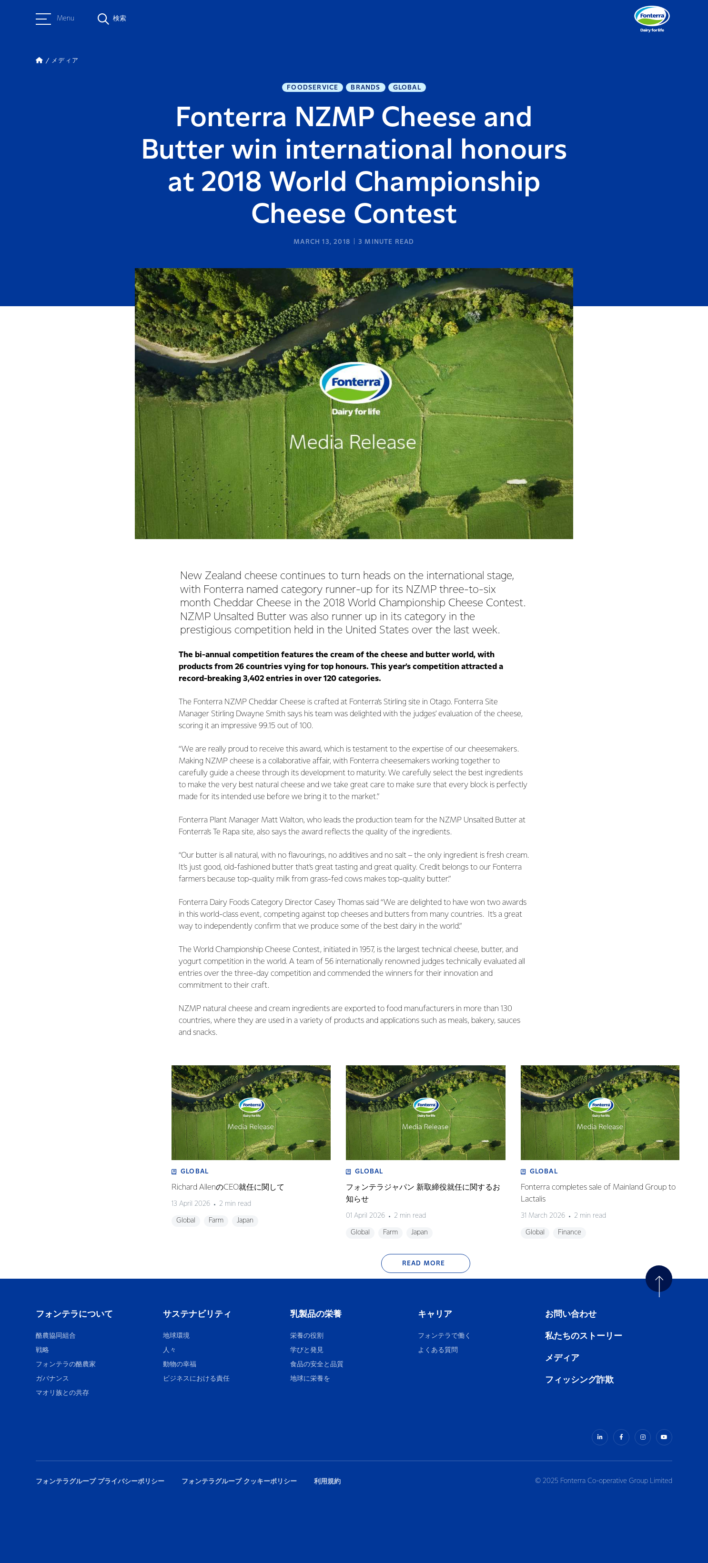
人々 (169, 1350)
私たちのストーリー (583, 1336)
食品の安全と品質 (317, 1364)
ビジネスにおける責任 (196, 1379)
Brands (365, 87)
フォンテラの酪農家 (66, 1364)
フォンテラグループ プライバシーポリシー (100, 1481)
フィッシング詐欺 (579, 1379)
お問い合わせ (571, 1314)
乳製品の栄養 (316, 1314)
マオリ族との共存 (62, 1393)
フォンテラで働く (444, 1336)
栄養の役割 (307, 1336)
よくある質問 (438, 1350)
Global (407, 87)
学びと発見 (307, 1350)
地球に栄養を (310, 1379)
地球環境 (176, 1336)
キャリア (436, 1314)
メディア (562, 1358)
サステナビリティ (197, 1314)
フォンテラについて (74, 1314)
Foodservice (312, 87)
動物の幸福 (179, 1364)
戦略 (42, 1350)
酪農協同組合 (56, 1336)
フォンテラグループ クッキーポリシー (239, 1481)
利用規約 (327, 1481)
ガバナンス (52, 1379)
